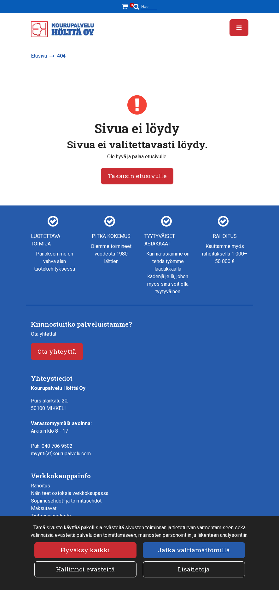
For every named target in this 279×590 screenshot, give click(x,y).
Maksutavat (43, 508)
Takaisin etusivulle (137, 176)
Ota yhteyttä (57, 351)
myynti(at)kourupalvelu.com (61, 454)
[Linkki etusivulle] (62, 29)
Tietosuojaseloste (51, 516)
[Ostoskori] (126, 6)
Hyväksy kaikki (85, 550)
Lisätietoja (194, 569)
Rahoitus (40, 486)
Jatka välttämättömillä (194, 550)
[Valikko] (239, 27)
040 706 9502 (57, 446)
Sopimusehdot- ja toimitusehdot (66, 501)
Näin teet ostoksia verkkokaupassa (69, 493)
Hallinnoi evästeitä (85, 569)
